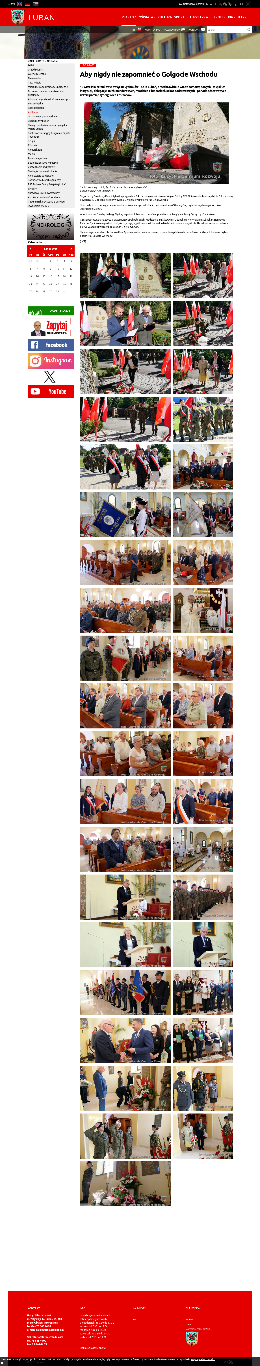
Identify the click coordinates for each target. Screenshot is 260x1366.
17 (57, 276)
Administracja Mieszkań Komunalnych (49, 99)
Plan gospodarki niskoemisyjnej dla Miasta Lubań (47, 127)
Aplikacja (52, 61)
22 (44, 283)
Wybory (32, 188)
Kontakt (194, 29)
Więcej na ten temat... (203, 1359)
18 (64, 276)
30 (50, 291)
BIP (134, 29)
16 (50, 276)
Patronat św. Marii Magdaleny (44, 180)
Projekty (236, 17)
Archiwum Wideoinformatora (44, 197)
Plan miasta (34, 78)
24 (57, 283)
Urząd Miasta (35, 69)
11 (64, 268)
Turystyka (198, 17)
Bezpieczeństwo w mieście (43, 162)
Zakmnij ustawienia (248, 4)
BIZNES (218, 17)
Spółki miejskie (36, 107)
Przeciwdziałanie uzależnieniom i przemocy (46, 93)
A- (215, 4)
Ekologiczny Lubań (38, 120)
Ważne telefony (37, 74)
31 (57, 291)
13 (30, 276)
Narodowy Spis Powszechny (44, 193)
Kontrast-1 (229, 4)
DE (27, 4)
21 (37, 283)
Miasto (128, 17)
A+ (206, 4)
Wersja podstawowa (220, 4)
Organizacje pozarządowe (43, 116)
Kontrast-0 (225, 4)
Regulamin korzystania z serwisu (46, 201)
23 (50, 283)
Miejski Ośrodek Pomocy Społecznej (48, 86)
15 (44, 276)
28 (37, 291)
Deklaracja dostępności (93, 1348)
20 (30, 283)
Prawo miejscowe (37, 158)
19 (71, 276)
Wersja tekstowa (240, 4)
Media (31, 154)
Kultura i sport (171, 17)
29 (44, 291)
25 (64, 283)
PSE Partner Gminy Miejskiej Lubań (47, 184)
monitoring (152, 29)
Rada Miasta (34, 82)
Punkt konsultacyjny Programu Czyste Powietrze (49, 135)
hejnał (189, 1320)
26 (71, 283)
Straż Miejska (35, 103)
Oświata (146, 17)
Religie (32, 141)
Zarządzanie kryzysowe (41, 167)
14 (37, 276)
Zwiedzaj (49, 312)
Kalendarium (172, 29)
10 (57, 268)
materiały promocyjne (198, 1329)
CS (36, 4)
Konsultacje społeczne (41, 175)
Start (30, 61)
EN (19, 4)
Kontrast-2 (234, 4)
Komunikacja (35, 149)
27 (30, 291)
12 (71, 268)
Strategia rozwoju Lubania (42, 171)
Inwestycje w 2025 (38, 206)
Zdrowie (32, 145)
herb (188, 1324)
